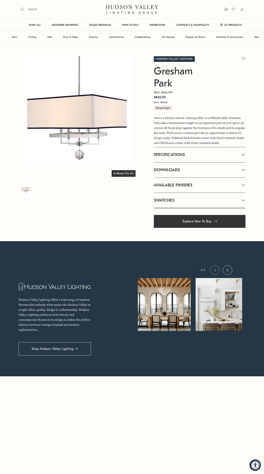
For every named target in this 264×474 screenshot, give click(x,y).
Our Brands (168, 37)
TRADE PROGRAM (100, 24)
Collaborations (142, 37)
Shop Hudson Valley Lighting (52, 349)
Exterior (93, 37)
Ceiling (32, 37)
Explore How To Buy (200, 221)
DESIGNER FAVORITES (65, 24)
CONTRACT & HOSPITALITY (192, 24)
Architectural (116, 37)
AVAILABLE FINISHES (173, 185)
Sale (256, 37)
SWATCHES (164, 200)
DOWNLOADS (167, 169)
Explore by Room (195, 37)
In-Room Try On (123, 173)
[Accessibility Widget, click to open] (255, 465)
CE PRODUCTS (231, 24)
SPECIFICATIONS (169, 154)
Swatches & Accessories (229, 37)
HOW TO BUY (130, 24)
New (14, 37)
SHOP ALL (35, 24)
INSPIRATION (157, 24)
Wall (49, 37)
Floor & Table (70, 37)
